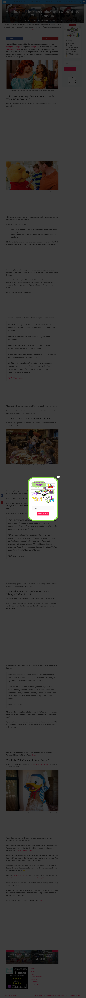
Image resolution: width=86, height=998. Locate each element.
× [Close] (58, 477)
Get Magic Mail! (43, 513)
